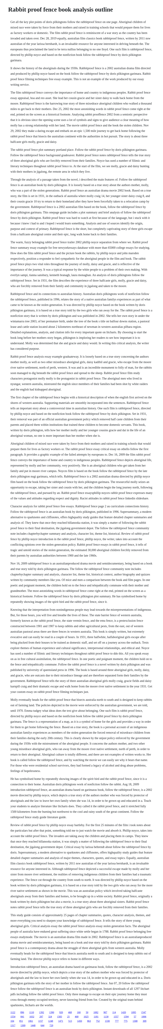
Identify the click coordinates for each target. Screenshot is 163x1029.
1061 (30, 1021)
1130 (106, 1016)
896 (22, 1012)
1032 (31, 1016)
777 (117, 1021)
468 (70, 1012)
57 (135, 1016)
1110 (31, 1012)
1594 (126, 1016)
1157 (40, 1021)
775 (125, 1021)
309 (144, 1021)
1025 (86, 1016)
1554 (12, 1016)
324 (50, 1016)
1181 (96, 1016)
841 (22, 1016)
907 (105, 1012)
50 (87, 1012)
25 (68, 1016)
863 (89, 1021)
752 (98, 1021)
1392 (41, 1012)
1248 (50, 1021)
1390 (51, 1012)
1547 (143, 1012)
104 (12, 1021)
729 (51, 1025)
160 (79, 1012)
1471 (60, 1021)
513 (70, 1021)
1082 (95, 1012)
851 (21, 1021)
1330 (107, 1021)
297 (41, 1016)
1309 (22, 1025)
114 (114, 1012)
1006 (143, 1016)
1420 (123, 1012)
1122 (12, 1012)
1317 (12, 1025)
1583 (59, 1016)
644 (42, 1025)
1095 (133, 1012)
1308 (135, 1021)
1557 (116, 1016)
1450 (79, 1021)
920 (61, 1012)
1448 (32, 1025)
